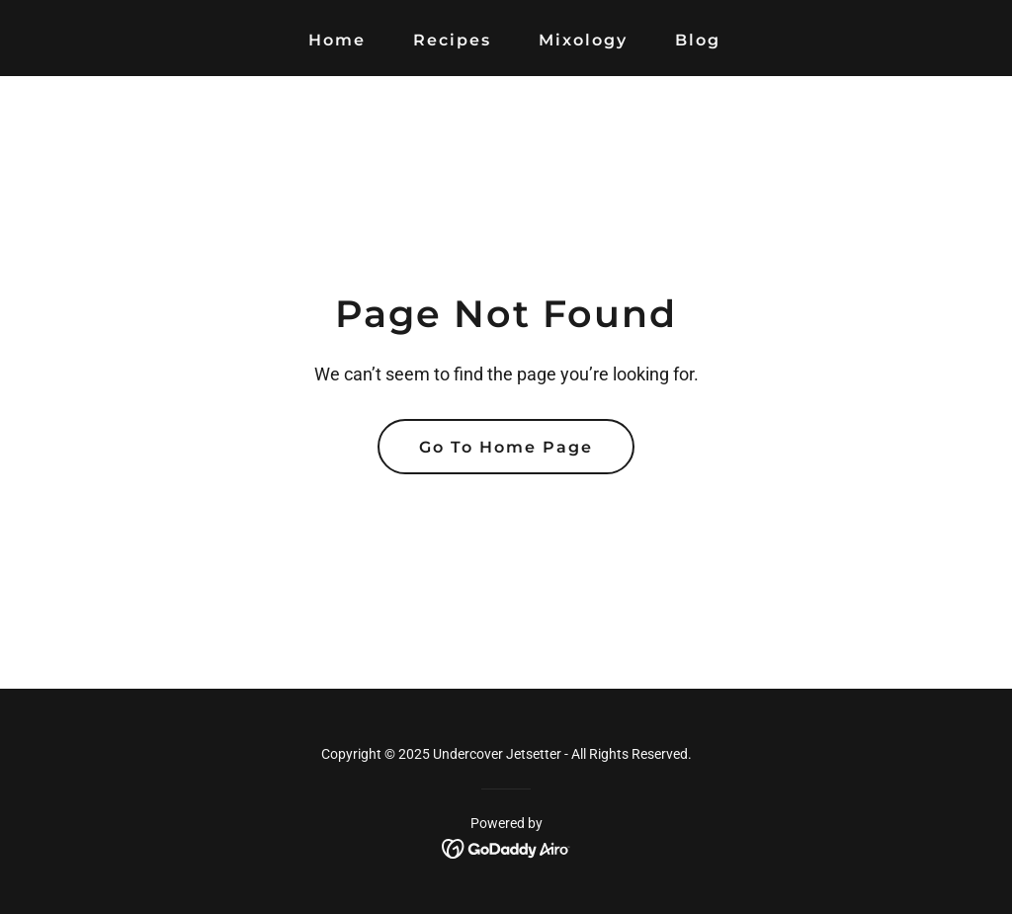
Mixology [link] (583, 40)
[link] (506, 847)
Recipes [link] (452, 40)
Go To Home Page (506, 447)
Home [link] (337, 40)
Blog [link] (697, 40)
